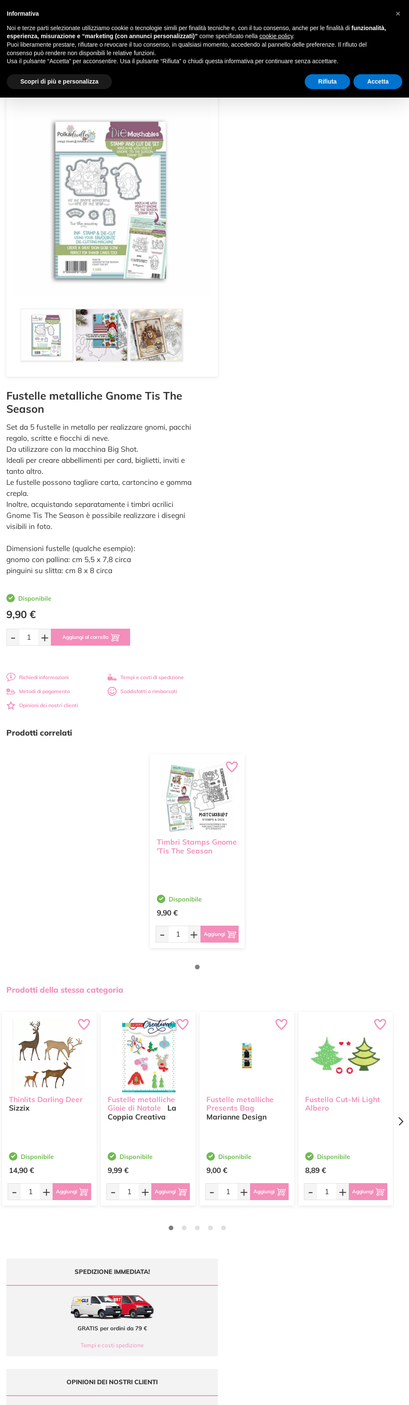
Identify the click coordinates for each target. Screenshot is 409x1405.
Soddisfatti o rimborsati (349, 378)
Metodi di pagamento (244, 378)
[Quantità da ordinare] (235, 324)
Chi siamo (222, 1226)
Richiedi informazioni (243, 364)
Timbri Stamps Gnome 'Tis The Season (197, 532)
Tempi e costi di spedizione (352, 364)
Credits (321, 1394)
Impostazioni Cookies (338, 1242)
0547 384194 (136, 1230)
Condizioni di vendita (337, 1226)
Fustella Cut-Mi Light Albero (342, 789)
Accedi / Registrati (232, 1234)
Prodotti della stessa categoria (64, 677)
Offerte (219, 1209)
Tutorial (219, 1218)
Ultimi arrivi (224, 1201)
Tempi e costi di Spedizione (345, 1218)
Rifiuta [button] (327, 81)
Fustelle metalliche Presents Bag (240, 789)
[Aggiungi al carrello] (298, 324)
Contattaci (223, 1242)
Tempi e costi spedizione (101, 1032)
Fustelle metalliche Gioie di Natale (141, 789)
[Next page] (400, 808)
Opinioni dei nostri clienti (248, 392)
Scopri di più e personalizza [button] (59, 81)
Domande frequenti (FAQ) (343, 1201)
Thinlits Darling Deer (46, 785)
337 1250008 (136, 1255)
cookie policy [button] (276, 36)
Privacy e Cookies (333, 1234)
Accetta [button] (378, 81)
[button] (398, 13)
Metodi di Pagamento (338, 1209)
